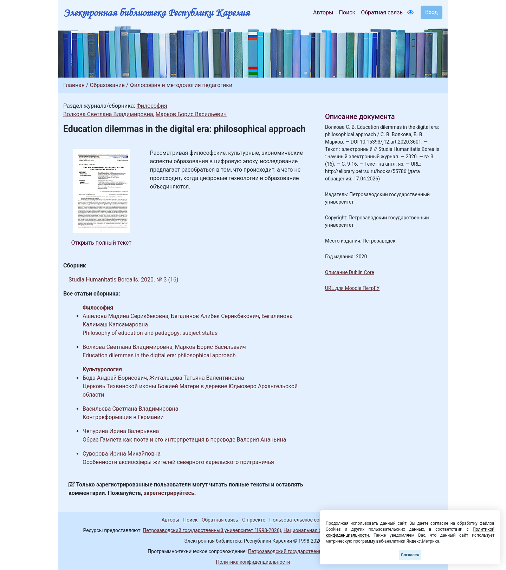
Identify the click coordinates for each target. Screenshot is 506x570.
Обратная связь (382, 12)
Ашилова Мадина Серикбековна (125, 316)
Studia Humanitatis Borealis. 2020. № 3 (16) (123, 279)
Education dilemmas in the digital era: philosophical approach (159, 355)
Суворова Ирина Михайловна (122, 453)
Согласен (410, 554)
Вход (431, 12)
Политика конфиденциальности (253, 562)
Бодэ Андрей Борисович (115, 378)
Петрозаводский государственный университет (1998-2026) (212, 530)
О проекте (253, 520)
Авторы (323, 12)
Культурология (102, 369)
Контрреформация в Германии (123, 417)
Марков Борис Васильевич (191, 114)
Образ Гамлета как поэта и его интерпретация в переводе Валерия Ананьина (184, 439)
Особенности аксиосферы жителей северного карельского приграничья (178, 462)
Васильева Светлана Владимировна (131, 408)
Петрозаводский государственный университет (303, 551)
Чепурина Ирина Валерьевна (121, 431)
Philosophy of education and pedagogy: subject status (150, 333)
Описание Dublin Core (349, 272)
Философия (151, 105)
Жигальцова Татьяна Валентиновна (196, 378)
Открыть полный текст (101, 242)
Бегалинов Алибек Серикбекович (215, 316)
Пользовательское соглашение (305, 520)
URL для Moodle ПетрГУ (352, 288)
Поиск (347, 12)
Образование (107, 85)
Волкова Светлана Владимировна (108, 114)
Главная (74, 85)
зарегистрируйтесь (169, 493)
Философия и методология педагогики (181, 85)
